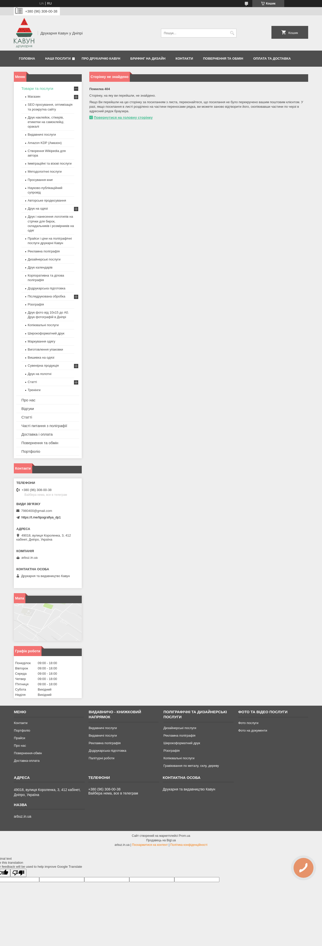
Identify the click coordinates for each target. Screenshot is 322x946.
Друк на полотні (39, 374)
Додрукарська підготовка (46, 288)
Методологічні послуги (45, 171)
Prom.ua (184, 836)
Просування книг (40, 180)
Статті (32, 382)
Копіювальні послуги (43, 325)
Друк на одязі (38, 208)
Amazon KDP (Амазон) (45, 143)
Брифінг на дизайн (148, 58)
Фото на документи (252, 730)
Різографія (36, 304)
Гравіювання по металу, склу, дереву (191, 766)
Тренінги (34, 390)
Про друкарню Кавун (101, 58)
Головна (27, 58)
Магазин (34, 96)
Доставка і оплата (37, 434)
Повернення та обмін (223, 58)
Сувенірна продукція (43, 365)
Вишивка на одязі (41, 357)
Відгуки (27, 408)
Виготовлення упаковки (45, 349)
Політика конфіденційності (189, 845)
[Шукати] (232, 33)
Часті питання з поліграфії (44, 426)
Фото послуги (248, 723)
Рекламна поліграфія (44, 251)
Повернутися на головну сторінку (123, 118)
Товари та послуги (37, 88)
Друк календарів (40, 267)
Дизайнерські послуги (44, 259)
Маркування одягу (41, 341)
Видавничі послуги (42, 134)
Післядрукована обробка (46, 296)
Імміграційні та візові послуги (50, 163)
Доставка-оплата (26, 761)
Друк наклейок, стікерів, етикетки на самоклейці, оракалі (46, 122)
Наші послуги (58, 58)
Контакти (184, 58)
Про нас (28, 400)
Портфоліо (30, 451)
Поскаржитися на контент (150, 845)
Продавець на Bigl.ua (161, 840)
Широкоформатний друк (46, 333)
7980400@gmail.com (36, 511)
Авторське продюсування (47, 200)
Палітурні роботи (101, 758)
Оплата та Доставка (272, 58)
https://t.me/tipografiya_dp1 (41, 517)
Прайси (19, 738)
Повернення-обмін (28, 753)
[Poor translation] (18, 873)
